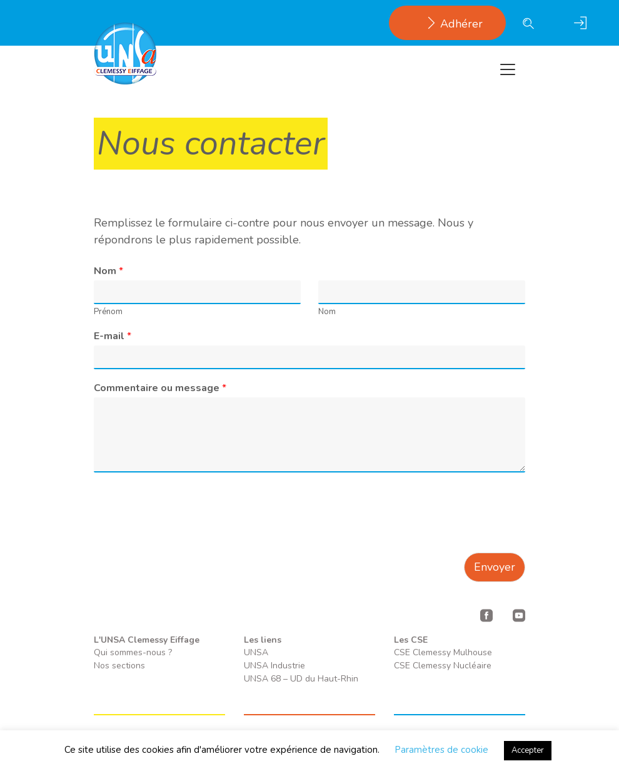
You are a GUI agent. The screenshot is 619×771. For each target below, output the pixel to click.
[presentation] (189, 532)
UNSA (256, 652)
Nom (108, 271)
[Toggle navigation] (507, 69)
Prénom (108, 312)
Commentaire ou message (160, 388)
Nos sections (119, 665)
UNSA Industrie (274, 665)
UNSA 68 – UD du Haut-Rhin (301, 679)
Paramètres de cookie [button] (441, 749)
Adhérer (447, 23)
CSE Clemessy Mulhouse (443, 652)
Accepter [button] (527, 750)
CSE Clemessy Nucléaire (442, 665)
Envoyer (494, 566)
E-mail (112, 336)
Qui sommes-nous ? (133, 652)
